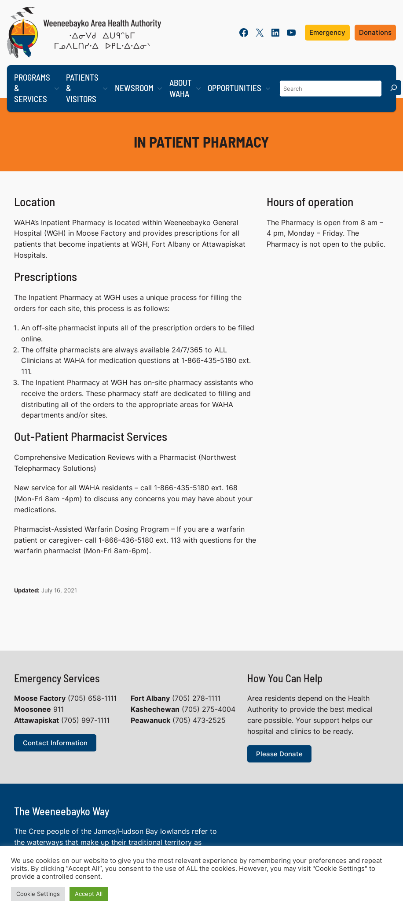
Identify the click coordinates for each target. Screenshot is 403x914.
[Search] (393, 87)
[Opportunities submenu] (268, 88)
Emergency (327, 32)
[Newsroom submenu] (159, 88)
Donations (375, 32)
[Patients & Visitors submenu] (105, 88)
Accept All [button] (89, 893)
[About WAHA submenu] (198, 88)
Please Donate (279, 753)
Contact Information (55, 743)
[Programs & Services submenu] (56, 88)
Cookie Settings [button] (38, 893)
